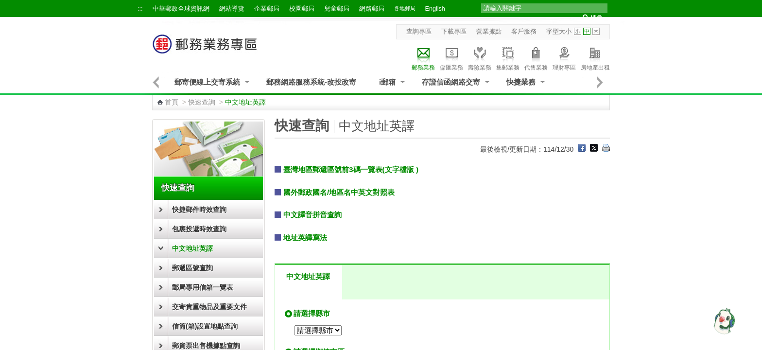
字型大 (596, 31)
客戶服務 (524, 31)
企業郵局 (266, 8)
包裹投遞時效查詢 (199, 229)
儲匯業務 (451, 57)
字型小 (577, 31)
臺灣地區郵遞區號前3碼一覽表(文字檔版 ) (350, 169)
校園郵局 (301, 8)
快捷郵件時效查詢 (199, 209)
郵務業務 (423, 57)
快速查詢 (201, 102)
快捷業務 (521, 82)
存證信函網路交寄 (451, 82)
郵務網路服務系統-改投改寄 (311, 82)
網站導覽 (231, 8)
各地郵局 (405, 8)
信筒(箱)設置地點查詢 (205, 326)
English (435, 8)
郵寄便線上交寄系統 (207, 82)
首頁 (171, 102)
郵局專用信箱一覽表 (202, 287)
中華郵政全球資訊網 (181, 8)
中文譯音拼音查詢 (312, 214)
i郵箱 (387, 82)
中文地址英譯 (192, 248)
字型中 (586, 31)
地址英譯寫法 (305, 237)
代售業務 (536, 57)
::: (140, 8)
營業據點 (489, 31)
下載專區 (454, 31)
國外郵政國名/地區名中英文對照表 (339, 192)
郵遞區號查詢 (192, 268)
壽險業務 (479, 57)
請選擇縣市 (312, 313)
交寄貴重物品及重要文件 (209, 307)
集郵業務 (508, 57)
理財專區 (564, 57)
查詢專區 (419, 31)
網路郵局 (371, 8)
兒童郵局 (336, 8)
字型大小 (559, 31)
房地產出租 (595, 57)
